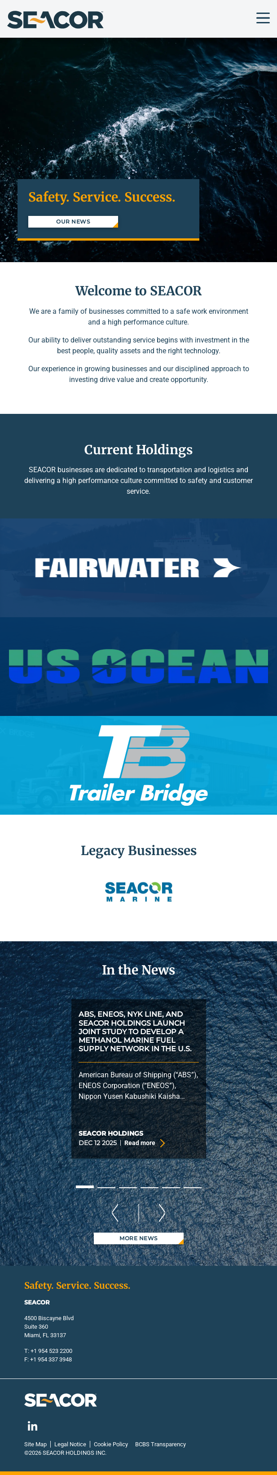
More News (138, 1238)
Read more (143, 1143)
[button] (36, 893)
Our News (73, 221)
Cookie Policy (111, 1444)
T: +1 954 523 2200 (48, 1351)
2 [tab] (106, 1187)
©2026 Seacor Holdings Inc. (65, 1452)
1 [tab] (85, 1186)
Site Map (35, 1444)
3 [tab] (128, 1187)
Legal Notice (70, 1444)
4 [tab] (149, 1187)
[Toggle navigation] (263, 18)
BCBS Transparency (160, 1444)
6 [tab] (193, 1187)
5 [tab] (171, 1187)
